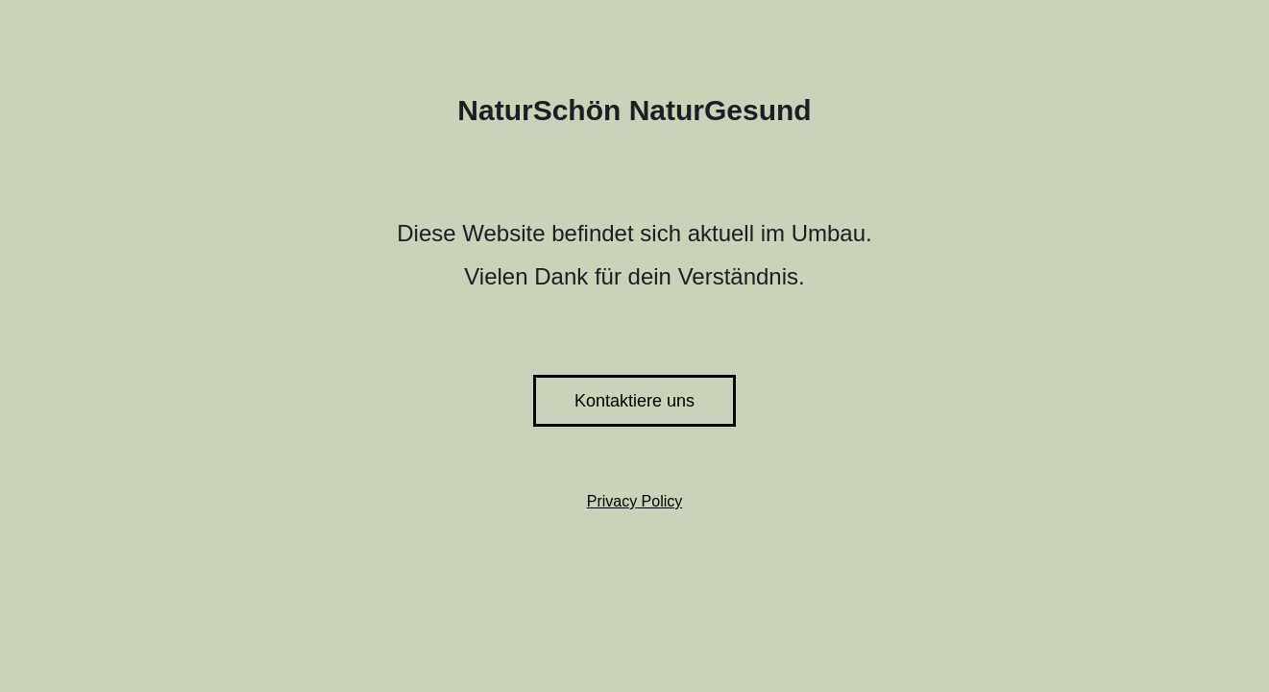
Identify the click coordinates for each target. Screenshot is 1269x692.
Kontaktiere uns (634, 400)
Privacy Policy (635, 501)
